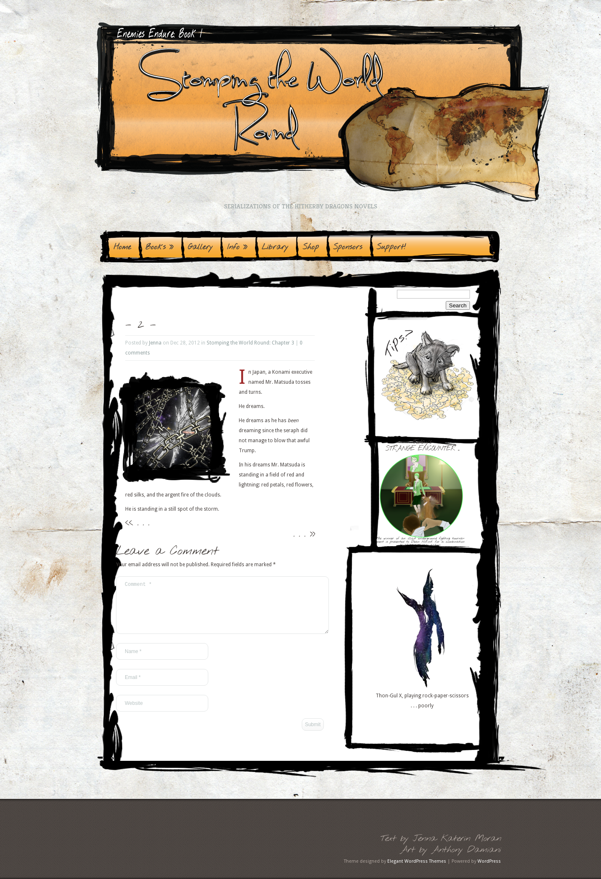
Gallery (200, 247)
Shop (311, 247)
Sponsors (347, 247)
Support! (391, 247)
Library (275, 247)
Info (237, 247)
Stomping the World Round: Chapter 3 (250, 343)
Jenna (155, 343)
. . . (143, 523)
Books (159, 247)
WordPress (489, 861)
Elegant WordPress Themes (416, 861)
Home (122, 247)
